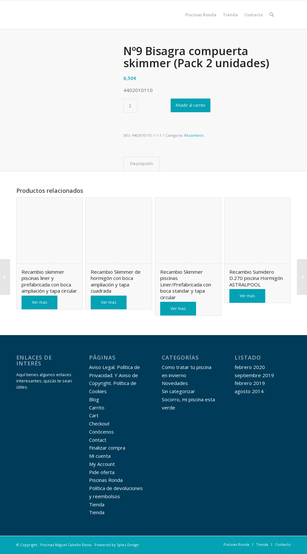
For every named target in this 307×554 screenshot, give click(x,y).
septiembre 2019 (254, 375)
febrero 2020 (250, 367)
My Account (102, 464)
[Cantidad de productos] (130, 106)
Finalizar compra (107, 447)
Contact (97, 440)
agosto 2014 (249, 391)
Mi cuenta (100, 456)
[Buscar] (271, 14)
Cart (94, 415)
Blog (94, 399)
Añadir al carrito (191, 105)
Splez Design (128, 544)
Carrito (96, 407)
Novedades (175, 383)
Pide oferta (102, 472)
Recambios (194, 135)
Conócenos (101, 431)
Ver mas (39, 302)
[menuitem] (201, 14)
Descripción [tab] (141, 163)
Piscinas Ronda (106, 480)
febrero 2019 (250, 383)
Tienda (96, 504)
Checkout (99, 423)
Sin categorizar (178, 391)
